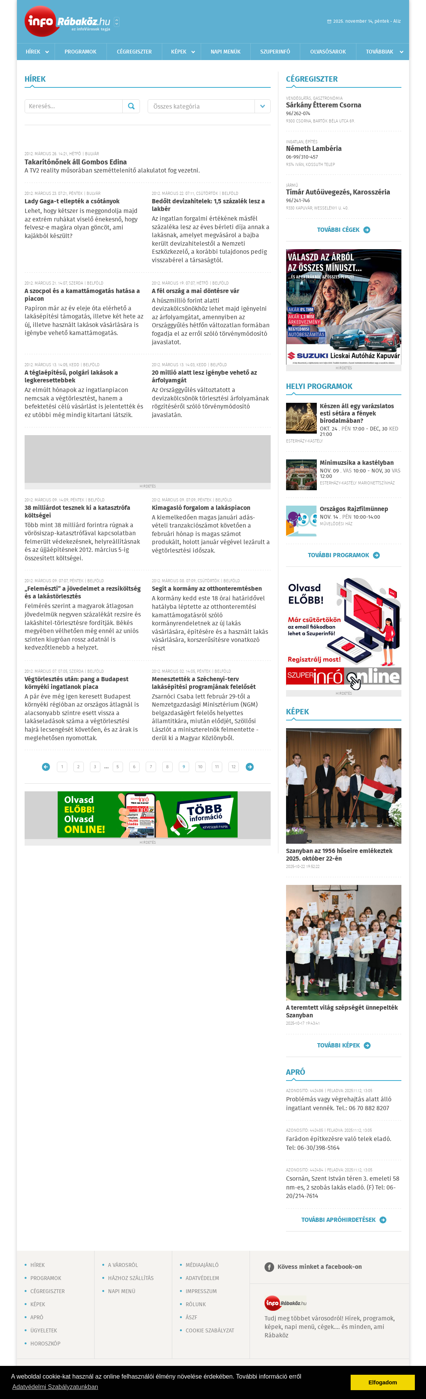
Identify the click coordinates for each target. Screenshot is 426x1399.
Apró (36, 1318)
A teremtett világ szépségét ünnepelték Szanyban (342, 1011)
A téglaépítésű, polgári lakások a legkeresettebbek (71, 376)
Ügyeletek (43, 1331)
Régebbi (250, 767)
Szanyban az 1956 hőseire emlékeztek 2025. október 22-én (339, 855)
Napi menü (121, 1291)
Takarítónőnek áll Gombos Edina (76, 162)
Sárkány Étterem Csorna (323, 105)
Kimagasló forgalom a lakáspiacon (201, 508)
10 (200, 767)
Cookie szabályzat (210, 1331)
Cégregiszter (134, 52)
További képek (338, 1045)
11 (217, 767)
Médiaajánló (202, 1265)
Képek (178, 52)
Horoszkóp (45, 1344)
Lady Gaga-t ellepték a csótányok (72, 201)
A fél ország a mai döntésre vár (195, 291)
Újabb (46, 767)
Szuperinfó (275, 52)
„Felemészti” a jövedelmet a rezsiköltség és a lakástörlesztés (83, 592)
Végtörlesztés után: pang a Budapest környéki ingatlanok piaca (76, 683)
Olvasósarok (328, 52)
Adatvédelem (202, 1278)
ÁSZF (191, 1318)
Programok (81, 52)
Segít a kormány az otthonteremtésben (207, 589)
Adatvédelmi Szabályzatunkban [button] (55, 1387)
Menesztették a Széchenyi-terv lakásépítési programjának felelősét (204, 683)
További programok (338, 555)
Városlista (117, 22)
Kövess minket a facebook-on (320, 1267)
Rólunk (196, 1304)
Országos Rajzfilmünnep (354, 509)
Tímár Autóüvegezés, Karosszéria (338, 192)
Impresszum (201, 1291)
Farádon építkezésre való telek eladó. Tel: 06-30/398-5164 (338, 1143)
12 (233, 767)
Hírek (33, 52)
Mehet (131, 106)
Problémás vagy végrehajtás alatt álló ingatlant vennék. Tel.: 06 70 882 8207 (338, 1104)
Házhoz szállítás (131, 1278)
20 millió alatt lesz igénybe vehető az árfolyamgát (204, 376)
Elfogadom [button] (383, 1382)
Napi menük (226, 52)
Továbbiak (379, 52)
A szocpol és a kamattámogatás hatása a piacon (82, 295)
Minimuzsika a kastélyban (357, 463)
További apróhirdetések (338, 1219)
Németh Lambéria (314, 149)
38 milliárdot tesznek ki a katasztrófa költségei (77, 512)
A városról (123, 1265)
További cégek (338, 229)
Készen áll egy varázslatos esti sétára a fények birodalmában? (357, 414)
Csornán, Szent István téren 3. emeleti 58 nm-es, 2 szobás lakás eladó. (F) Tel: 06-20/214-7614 (342, 1187)
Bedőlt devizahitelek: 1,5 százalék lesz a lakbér (208, 205)
